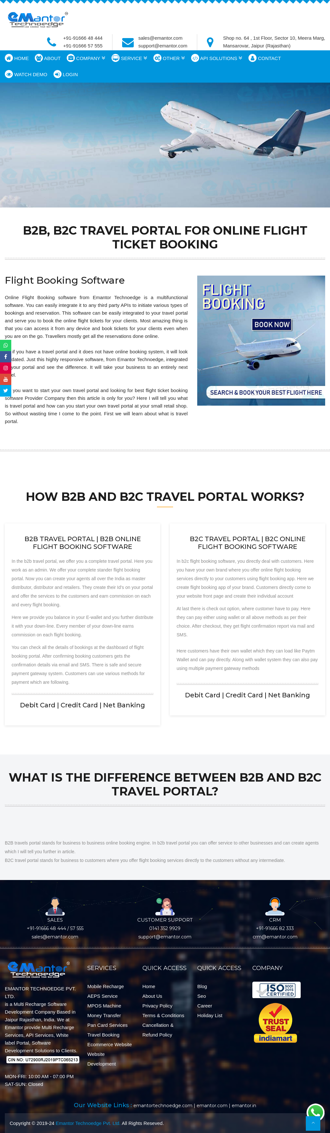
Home (148, 986)
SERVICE (129, 58)
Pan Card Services (107, 1025)
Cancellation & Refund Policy (158, 1029)
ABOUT (48, 58)
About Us (152, 996)
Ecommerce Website (109, 1044)
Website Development (101, 1059)
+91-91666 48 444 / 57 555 (55, 928)
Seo (201, 996)
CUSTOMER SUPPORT (165, 920)
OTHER (169, 58)
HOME (17, 58)
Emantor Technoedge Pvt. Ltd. (89, 1123)
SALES (55, 920)
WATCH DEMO (26, 74)
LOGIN (65, 74)
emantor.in (244, 1105)
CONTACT (264, 58)
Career (204, 1005)
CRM (275, 920)
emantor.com (213, 1105)
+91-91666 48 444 (82, 38)
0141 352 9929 (164, 928)
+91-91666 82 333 (275, 928)
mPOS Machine (104, 1005)
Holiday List (209, 1015)
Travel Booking (103, 1034)
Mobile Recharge (105, 986)
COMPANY (86, 58)
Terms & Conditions (163, 1015)
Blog (202, 986)
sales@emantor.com (160, 38)
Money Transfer (104, 1015)
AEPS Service (102, 996)
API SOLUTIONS (217, 58)
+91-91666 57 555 (82, 45)
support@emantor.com (162, 45)
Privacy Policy (157, 1005)
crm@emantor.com (275, 937)
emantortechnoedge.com (163, 1105)
